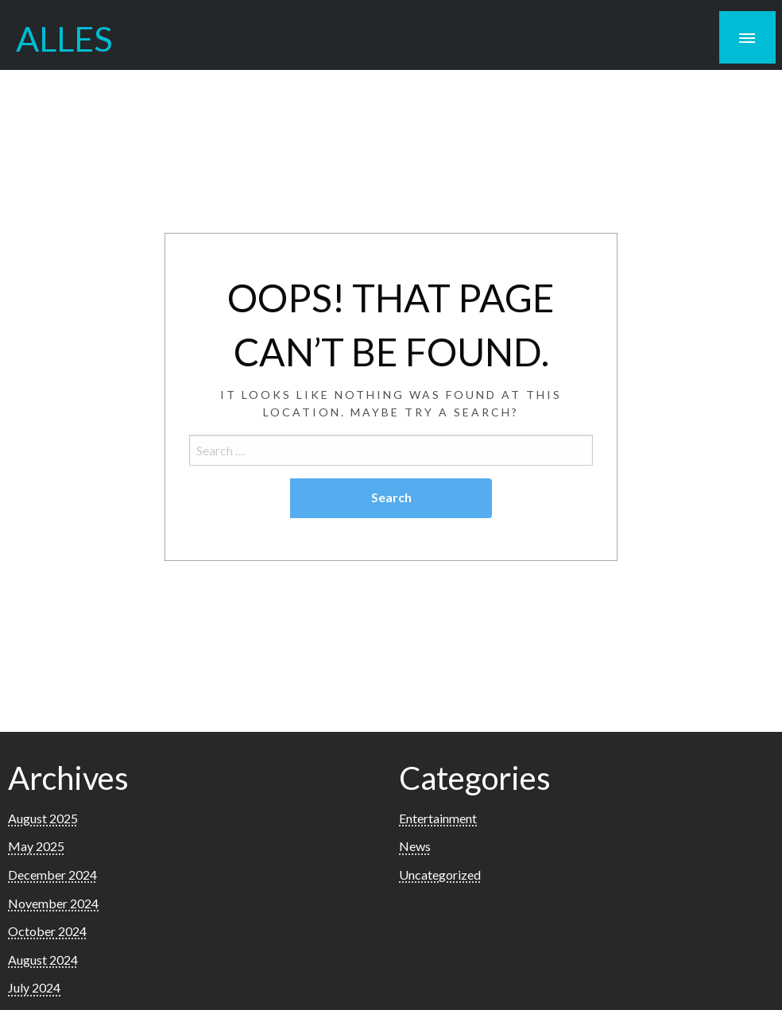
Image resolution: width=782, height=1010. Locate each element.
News (415, 845)
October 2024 (47, 930)
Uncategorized (440, 874)
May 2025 (36, 845)
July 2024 (34, 987)
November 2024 (53, 903)
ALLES (64, 38)
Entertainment (438, 818)
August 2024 (43, 959)
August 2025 (43, 818)
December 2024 (52, 874)
